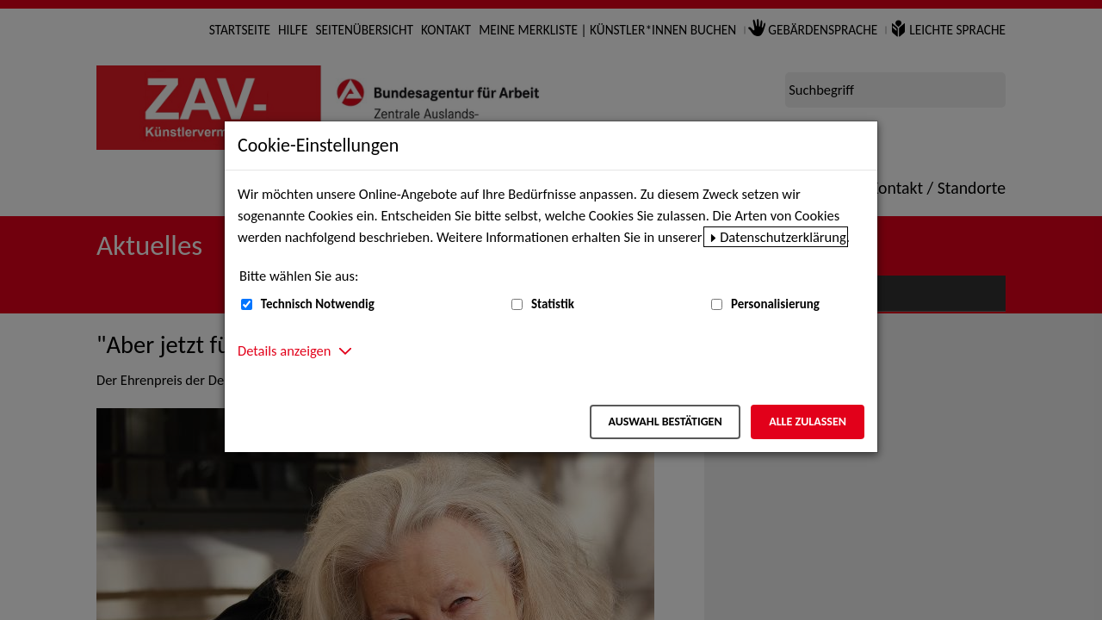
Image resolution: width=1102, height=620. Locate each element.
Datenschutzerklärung (783, 236)
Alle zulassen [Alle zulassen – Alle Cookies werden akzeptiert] (807, 421)
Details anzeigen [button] (284, 350)
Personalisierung (775, 304)
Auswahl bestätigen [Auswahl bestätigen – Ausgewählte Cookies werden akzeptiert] (664, 421)
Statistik (552, 304)
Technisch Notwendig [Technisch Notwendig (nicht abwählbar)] (318, 304)
